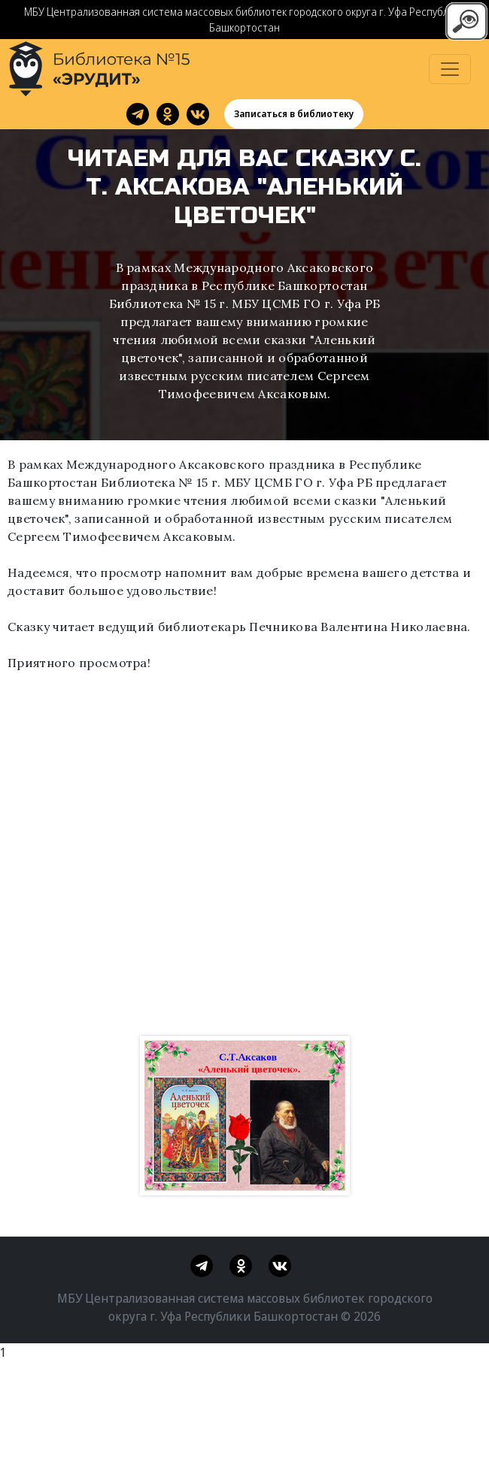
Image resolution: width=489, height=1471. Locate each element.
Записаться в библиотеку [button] (294, 113)
